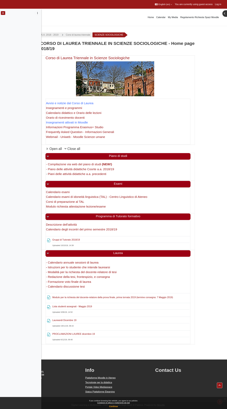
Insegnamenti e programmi (80, 108)
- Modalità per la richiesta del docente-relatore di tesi (97, 272)
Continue (113, 406)
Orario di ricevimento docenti (81, 117)
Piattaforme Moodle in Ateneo (122, 378)
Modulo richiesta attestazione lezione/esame (92, 206)
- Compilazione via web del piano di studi (95, 164)
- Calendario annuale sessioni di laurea (88, 262)
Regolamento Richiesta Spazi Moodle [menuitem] (199, 17)
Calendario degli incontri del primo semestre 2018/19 (97, 229)
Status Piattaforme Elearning (121, 391)
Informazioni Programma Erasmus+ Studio (90, 127)
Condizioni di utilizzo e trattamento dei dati (113, 403)
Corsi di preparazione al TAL (81, 201)
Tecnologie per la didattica (120, 382)
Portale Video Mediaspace (120, 387)
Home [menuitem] (151, 17)
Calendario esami (74, 192)
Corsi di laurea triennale (94, 35)
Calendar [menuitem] (161, 17)
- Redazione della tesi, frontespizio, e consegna (94, 276)
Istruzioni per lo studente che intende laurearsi (95, 267)
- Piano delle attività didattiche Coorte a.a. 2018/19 (96, 169)
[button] (163, 4)
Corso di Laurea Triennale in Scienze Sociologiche (104, 58)
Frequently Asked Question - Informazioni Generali (96, 132)
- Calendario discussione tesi (81, 286)
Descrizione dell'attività (77, 224)
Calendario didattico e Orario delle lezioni (90, 112)
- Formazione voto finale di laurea (84, 281)
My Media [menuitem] (173, 17)
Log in (218, 4)
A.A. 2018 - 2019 (66, 35)
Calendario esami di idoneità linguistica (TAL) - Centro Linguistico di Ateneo (112, 196)
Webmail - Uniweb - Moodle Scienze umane (91, 137)
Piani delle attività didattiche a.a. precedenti (93, 174)
